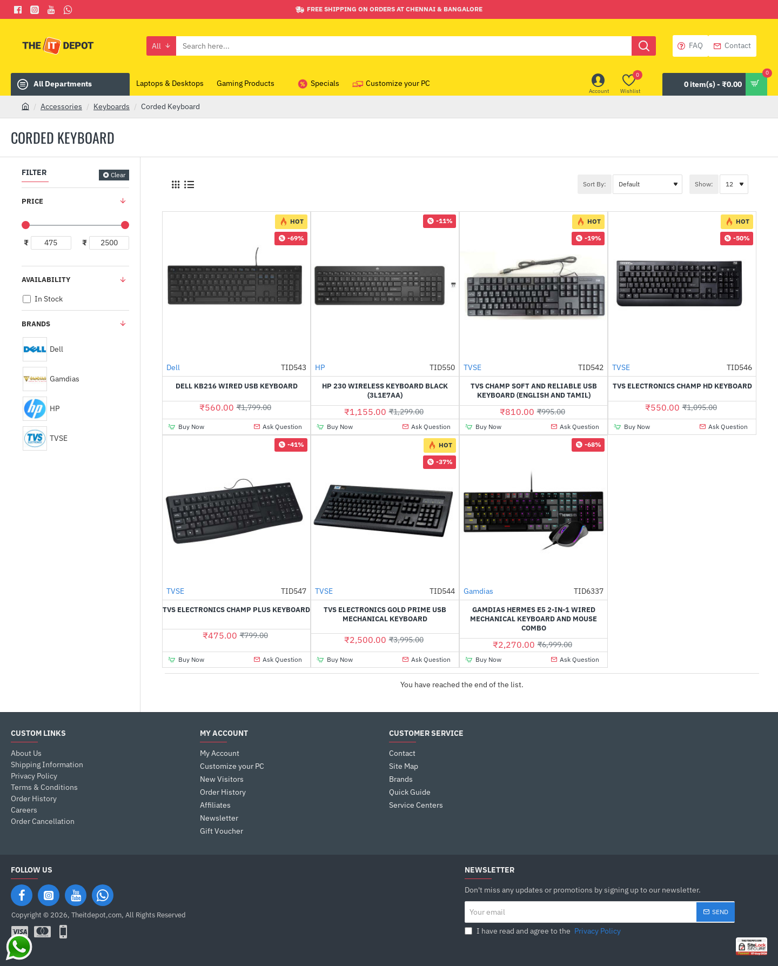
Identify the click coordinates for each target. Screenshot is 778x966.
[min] (51, 243)
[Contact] (732, 46)
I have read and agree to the (544, 931)
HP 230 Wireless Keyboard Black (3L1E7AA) (385, 391)
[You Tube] (52, 10)
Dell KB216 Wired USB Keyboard (237, 386)
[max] (109, 243)
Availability (46, 279)
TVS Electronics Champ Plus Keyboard (236, 610)
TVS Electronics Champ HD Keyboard (682, 386)
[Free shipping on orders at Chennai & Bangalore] (389, 9)
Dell (173, 367)
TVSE (472, 367)
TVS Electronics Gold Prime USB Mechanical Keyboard (385, 614)
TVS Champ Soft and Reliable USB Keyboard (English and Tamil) (534, 391)
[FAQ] (690, 46)
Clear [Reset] (118, 175)
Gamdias (478, 591)
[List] (189, 184)
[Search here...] (644, 46)
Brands (36, 323)
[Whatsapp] (69, 10)
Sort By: (594, 184)
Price (32, 201)
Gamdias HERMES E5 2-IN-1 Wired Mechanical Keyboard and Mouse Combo (533, 619)
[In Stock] (27, 299)
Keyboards (111, 106)
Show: (704, 184)
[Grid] (175, 184)
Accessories (61, 106)
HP (320, 367)
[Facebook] (19, 10)
